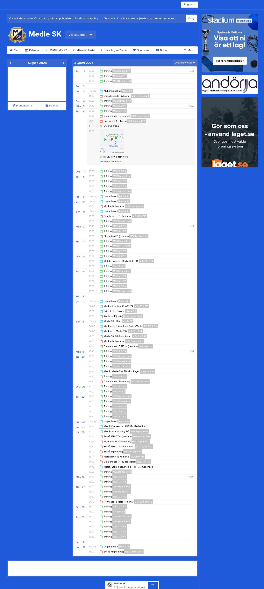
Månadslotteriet (84, 50)
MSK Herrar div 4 (122, 70)
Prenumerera (22, 105)
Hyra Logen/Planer (114, 50)
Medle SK (127, 90)
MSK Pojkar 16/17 (121, 246)
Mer (189, 50)
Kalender (32, 50)
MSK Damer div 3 (122, 81)
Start (14, 50)
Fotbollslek (119, 266)
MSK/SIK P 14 (119, 76)
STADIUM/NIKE (56, 50)
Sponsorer (141, 50)
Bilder (161, 50)
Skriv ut (52, 105)
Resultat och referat (111, 161)
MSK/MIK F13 (119, 110)
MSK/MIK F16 (119, 231)
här (101, 18)
